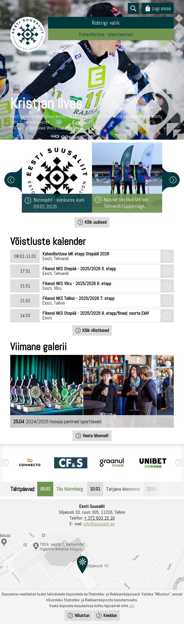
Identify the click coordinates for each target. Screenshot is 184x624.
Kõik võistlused (95, 330)
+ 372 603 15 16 (99, 518)
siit (131, 605)
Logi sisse (161, 8)
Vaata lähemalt (96, 436)
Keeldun (110, 615)
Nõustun (82, 615)
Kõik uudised (96, 222)
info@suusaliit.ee (99, 524)
